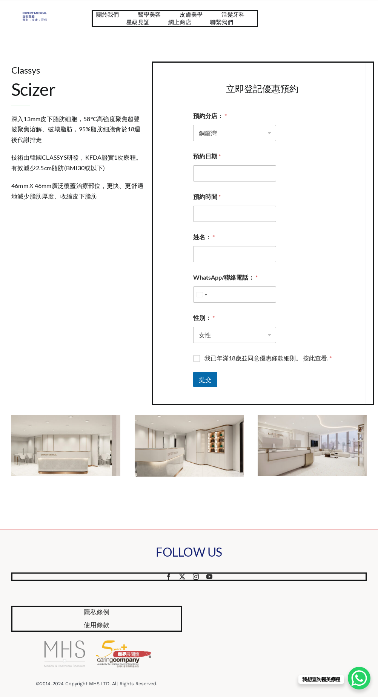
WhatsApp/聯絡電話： (225, 277)
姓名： (204, 236)
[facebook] (169, 577)
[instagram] (196, 577)
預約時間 (207, 196)
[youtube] (209, 577)
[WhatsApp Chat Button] (359, 678)
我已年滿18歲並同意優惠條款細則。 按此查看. (268, 358)
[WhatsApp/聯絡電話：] (234, 294)
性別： (204, 317)
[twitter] (182, 577)
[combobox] (201, 294)
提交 (205, 379)
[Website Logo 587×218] (35, 14)
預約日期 (207, 156)
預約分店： (210, 115)
